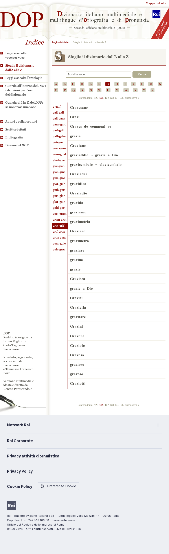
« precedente (85, 98)
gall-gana (59, 118)
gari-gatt (58, 130)
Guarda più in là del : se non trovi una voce (24, 105)
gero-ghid (59, 154)
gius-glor (59, 196)
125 (121, 98)
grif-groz (59, 231)
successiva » (132, 98)
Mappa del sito (156, 3)
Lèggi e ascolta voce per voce (16, 55)
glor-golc (59, 202)
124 (117, 98)
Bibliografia (14, 137)
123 (112, 98)
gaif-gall (58, 112)
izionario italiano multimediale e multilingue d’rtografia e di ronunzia (99, 16)
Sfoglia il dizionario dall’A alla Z (19, 67)
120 (96, 98)
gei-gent (58, 142)
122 (107, 98)
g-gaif (57, 106)
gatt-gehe (59, 136)
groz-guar (59, 237)
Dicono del (16, 145)
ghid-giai (59, 160)
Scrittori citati (15, 129)
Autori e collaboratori (21, 121)
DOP (22, 17)
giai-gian (58, 166)
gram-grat (59, 220)
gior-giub (59, 184)
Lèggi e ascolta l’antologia (23, 78)
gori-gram (59, 214)
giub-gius (59, 190)
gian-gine (59, 172)
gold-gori (59, 208)
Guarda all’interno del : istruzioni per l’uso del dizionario (25, 90)
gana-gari (59, 124)
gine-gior (59, 178)
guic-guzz (59, 249)
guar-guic (59, 243)
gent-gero (59, 148)
